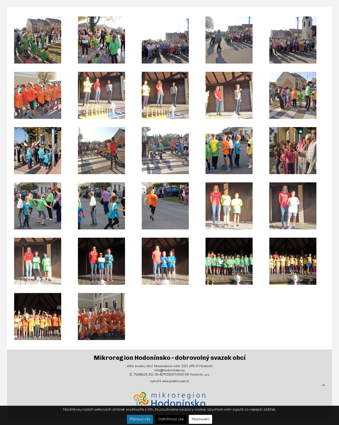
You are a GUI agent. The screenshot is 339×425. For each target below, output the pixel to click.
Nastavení (200, 419)
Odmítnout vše (171, 419)
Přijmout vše (140, 419)
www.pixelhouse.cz (175, 381)
